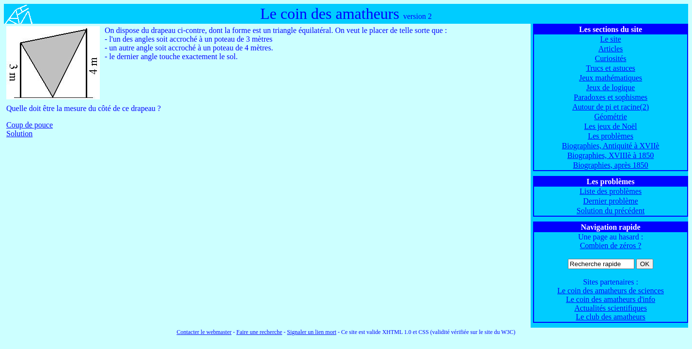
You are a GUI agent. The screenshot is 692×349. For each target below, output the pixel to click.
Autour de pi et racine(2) (610, 107)
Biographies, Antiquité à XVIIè (611, 146)
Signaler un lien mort (311, 332)
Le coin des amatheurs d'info (610, 299)
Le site (610, 39)
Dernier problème (610, 201)
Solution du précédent (611, 210)
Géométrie (610, 116)
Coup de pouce (29, 125)
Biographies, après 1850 (610, 165)
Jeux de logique (610, 87)
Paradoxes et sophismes (610, 97)
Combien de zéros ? (611, 245)
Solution (19, 133)
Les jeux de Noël (610, 126)
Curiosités (611, 58)
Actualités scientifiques (610, 308)
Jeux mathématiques (610, 78)
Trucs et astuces (610, 68)
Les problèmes (610, 136)
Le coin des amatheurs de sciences (610, 290)
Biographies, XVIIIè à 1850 (610, 155)
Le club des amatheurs (610, 317)
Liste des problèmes (611, 191)
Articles (610, 49)
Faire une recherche (259, 332)
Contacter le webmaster (203, 332)
